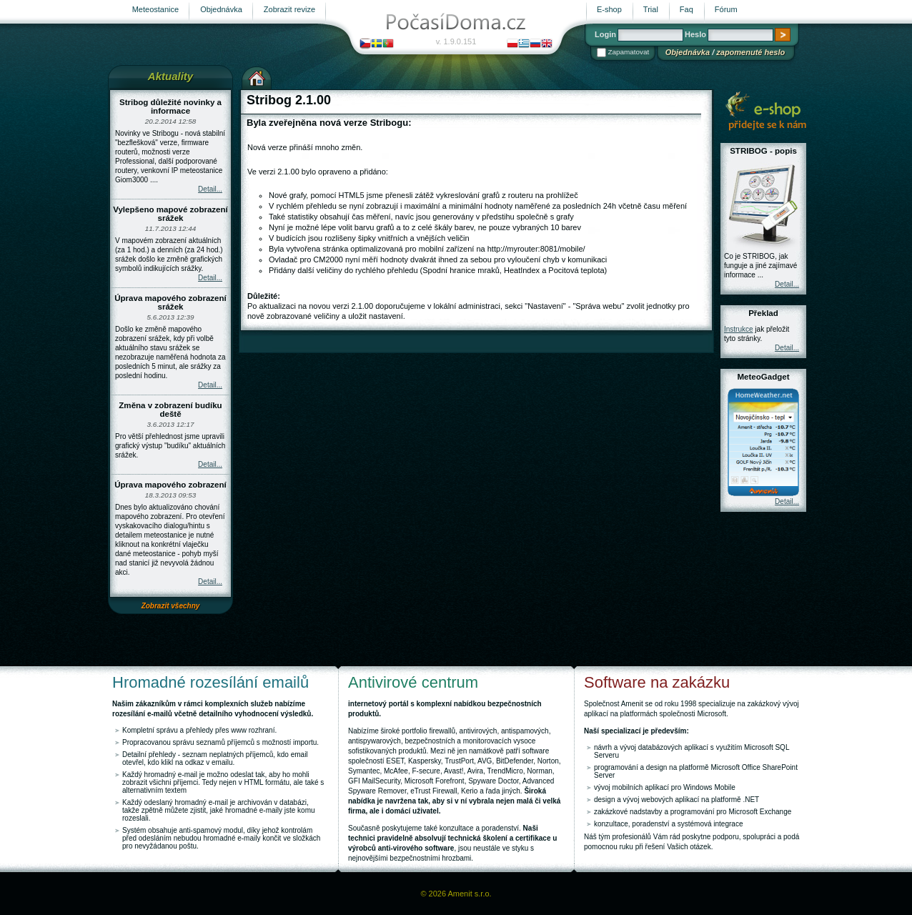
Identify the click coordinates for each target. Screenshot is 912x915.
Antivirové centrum (413, 682)
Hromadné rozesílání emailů (210, 682)
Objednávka (687, 52)
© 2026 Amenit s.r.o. (455, 893)
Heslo (695, 34)
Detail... (210, 189)
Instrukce (738, 329)
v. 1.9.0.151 (456, 41)
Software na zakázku (657, 682)
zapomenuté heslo (750, 52)
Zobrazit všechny (171, 606)
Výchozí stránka (257, 76)
